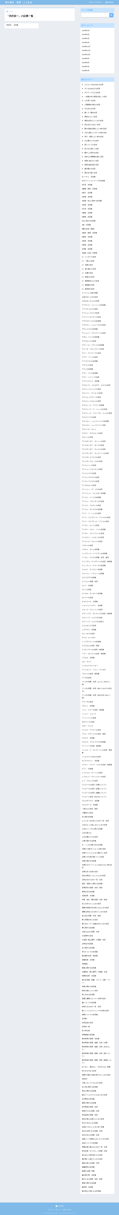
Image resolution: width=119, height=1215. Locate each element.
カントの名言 (86, 589)
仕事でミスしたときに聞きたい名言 (94, 853)
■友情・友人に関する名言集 (92, 201)
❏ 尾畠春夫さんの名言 (90, 281)
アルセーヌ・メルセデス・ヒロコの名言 (96, 385)
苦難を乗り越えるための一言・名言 (94, 1147)
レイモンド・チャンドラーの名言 (94, 777)
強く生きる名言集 (88, 994)
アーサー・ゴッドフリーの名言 (93, 533)
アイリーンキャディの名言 (91, 317)
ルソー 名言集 (87, 769)
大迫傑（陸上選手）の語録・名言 (94, 940)
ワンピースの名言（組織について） (94, 793)
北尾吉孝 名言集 (88, 896)
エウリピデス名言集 (89, 577)
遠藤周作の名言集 (88, 1167)
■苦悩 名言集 (87, 245)
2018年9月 (85, 58)
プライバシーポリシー (96, 2)
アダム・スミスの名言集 (90, 337)
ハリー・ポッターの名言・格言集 (94, 654)
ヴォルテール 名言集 (90, 805)
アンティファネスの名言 (90, 481)
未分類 (84, 1019)
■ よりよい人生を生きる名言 (92, 84)
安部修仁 (85, 964)
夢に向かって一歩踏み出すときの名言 (95, 924)
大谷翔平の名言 (87, 936)
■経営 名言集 (87, 237)
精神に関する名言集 (89, 1103)
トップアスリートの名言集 (91, 642)
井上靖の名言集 (87, 817)
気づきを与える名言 (89, 1071)
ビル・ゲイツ (86, 662)
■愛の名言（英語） (88, 229)
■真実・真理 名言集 (89, 233)
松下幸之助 (86, 1031)
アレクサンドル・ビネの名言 (92, 461)
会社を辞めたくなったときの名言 (94, 876)
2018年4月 (85, 70)
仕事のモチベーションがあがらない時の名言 (97, 866)
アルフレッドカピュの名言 (91, 401)
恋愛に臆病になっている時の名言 (94, 998)
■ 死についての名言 (89, 145)
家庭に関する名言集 (89, 968)
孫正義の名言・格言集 (90, 956)
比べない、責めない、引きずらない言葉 (96, 1067)
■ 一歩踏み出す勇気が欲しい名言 (94, 97)
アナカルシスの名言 (89, 341)
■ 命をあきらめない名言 (91, 125)
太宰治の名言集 (87, 944)
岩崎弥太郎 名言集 (89, 976)
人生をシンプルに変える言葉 (92, 829)
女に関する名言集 (88, 948)
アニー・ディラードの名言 (91, 353)
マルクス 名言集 (88, 738)
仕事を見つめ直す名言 (90, 872)
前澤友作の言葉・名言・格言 (92, 888)
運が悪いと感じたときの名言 (92, 1159)
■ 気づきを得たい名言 (90, 149)
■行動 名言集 (87, 249)
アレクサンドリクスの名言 (91, 457)
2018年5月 (85, 66)
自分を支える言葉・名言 (90, 1135)
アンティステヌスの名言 (90, 477)
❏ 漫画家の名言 (88, 285)
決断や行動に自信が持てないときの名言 (96, 1075)
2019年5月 (85, 30)
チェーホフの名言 (88, 634)
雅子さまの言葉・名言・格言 (92, 1179)
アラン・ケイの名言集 (90, 373)
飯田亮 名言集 (87, 1187)
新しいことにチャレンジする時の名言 (95, 1011)
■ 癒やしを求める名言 (90, 153)
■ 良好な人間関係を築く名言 (92, 157)
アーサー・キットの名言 (90, 525)
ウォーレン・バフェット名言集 (93, 573)
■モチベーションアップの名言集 (93, 181)
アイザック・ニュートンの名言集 (94, 305)
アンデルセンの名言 (89, 485)
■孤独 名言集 (87, 213)
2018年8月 (85, 62)
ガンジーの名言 (87, 597)
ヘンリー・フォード (89, 714)
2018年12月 (86, 46)
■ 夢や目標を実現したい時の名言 (94, 129)
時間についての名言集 (90, 1015)
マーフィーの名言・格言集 (91, 746)
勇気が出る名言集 (88, 892)
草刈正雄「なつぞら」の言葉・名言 (94, 1151)
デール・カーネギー (89, 638)
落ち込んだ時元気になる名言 (92, 1155)
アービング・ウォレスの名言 (92, 541)
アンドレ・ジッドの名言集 (91, 497)
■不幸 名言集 (87, 185)
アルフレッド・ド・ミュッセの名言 (94, 409)
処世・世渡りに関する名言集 (92, 884)
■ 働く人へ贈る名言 (89, 113)
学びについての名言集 (90, 952)
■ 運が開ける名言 (88, 169)
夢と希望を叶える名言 (90, 920)
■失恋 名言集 (87, 205)
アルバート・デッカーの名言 (92, 393)
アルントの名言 (87, 437)
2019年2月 (85, 42)
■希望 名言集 (87, 217)
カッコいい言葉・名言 (90, 581)
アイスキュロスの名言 (90, 309)
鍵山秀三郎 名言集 (89, 1175)
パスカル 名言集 (88, 658)
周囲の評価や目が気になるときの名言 (95, 908)
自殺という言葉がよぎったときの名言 (95, 1139)
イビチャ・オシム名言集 (90, 549)
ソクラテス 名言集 (89, 630)
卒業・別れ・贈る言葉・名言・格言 (94, 900)
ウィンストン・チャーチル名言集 (94, 565)
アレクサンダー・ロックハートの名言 (95, 453)
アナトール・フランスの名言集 (93, 345)
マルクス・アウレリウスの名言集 (94, 742)
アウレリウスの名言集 (90, 329)
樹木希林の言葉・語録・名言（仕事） (95, 1043)
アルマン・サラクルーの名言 (92, 433)
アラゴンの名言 (87, 365)
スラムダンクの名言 (89, 625)
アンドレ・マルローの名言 (91, 505)
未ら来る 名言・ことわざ (18, 2)
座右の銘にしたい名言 (90, 991)
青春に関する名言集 (89, 1183)
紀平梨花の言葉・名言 (90, 1107)
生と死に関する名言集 (90, 1087)
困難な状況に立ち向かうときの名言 (94, 912)
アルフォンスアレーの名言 (91, 397)
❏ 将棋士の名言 (88, 277)
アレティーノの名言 (89, 465)
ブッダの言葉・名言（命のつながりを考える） (97, 690)
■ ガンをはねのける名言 (91, 88)
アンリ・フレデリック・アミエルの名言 (96, 517)
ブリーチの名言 (87, 702)
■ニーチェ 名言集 (88, 177)
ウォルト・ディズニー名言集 (92, 569)
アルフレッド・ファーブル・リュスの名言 (97, 413)
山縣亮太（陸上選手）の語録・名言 (94, 972)
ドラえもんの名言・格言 (90, 646)
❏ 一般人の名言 (88, 261)
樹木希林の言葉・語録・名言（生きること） (96, 1048)
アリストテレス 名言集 (90, 381)
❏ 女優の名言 (87, 273)
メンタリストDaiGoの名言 (91, 757)
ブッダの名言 (86, 678)
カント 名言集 (87, 585)
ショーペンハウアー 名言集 (92, 605)
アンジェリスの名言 (89, 473)
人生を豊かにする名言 (90, 837)
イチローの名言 (87, 545)
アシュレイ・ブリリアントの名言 (94, 333)
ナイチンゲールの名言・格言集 (93, 650)
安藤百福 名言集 (88, 960)
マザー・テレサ (87, 726)
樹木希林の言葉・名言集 (90, 1039)
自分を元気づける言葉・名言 (92, 1131)
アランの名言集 (87, 369)
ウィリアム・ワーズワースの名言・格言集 (97, 561)
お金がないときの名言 (90, 297)
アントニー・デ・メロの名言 (92, 489)
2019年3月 (85, 38)
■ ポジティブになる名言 (91, 92)
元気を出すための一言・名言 (92, 880)
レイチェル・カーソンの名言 (92, 773)
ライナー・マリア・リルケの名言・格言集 (97, 765)
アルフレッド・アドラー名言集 (93, 405)
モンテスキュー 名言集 (90, 761)
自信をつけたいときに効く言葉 (93, 1127)
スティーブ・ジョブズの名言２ (93, 622)
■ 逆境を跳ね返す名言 (90, 165)
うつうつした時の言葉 (90, 293)
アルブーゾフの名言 (89, 417)
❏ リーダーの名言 (89, 257)
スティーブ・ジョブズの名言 (92, 618)
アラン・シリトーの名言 (90, 377)
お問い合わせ (109, 2)
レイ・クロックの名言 (90, 781)
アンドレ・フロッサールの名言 (93, 501)
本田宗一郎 (86, 1027)
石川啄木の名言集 (88, 1099)
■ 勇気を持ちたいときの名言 (92, 121)
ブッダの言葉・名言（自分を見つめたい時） (96, 696)
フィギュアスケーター (90, 666)
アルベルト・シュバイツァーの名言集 (95, 421)
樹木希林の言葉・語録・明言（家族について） (97, 1061)
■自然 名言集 (87, 241)
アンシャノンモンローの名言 (92, 469)
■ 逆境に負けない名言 (90, 161)
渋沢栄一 (85, 1079)
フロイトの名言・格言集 (90, 674)
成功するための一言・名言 (91, 1006)
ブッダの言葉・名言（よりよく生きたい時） (96, 683)
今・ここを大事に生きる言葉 (92, 845)
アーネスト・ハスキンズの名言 (93, 537)
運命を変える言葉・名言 (90, 1163)
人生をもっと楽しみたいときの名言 (94, 825)
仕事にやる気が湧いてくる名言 (93, 857)
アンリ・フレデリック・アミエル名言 (95, 521)
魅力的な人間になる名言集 (91, 1191)
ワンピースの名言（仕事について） (94, 785)
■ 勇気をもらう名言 (89, 117)
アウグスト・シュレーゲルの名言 (94, 325)
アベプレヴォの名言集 (90, 361)
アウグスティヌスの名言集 (91, 321)
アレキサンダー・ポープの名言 (93, 445)
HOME (59, 1206)
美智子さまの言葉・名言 (90, 1111)
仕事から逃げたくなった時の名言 (94, 849)
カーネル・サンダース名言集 (92, 593)
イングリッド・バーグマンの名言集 (94, 553)
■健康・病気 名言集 (89, 189)
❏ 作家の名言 (87, 265)
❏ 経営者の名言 (88, 289)
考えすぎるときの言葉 (90, 1123)
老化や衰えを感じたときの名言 (93, 1119)
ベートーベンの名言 (89, 718)
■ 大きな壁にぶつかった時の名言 (94, 133)
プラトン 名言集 (88, 706)
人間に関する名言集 (89, 841)
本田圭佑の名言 (87, 1023)
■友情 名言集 (87, 197)
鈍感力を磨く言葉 (88, 1171)
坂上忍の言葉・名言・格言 (91, 916)
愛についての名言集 (89, 1003)
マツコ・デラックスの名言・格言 (94, 734)
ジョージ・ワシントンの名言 (92, 610)
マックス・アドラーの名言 (91, 730)
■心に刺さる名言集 (88, 221)
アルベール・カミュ (89, 429)
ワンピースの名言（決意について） (94, 789)
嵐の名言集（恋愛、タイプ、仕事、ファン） (96, 981)
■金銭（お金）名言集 (89, 253)
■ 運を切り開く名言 (89, 173)
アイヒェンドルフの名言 (90, 313)
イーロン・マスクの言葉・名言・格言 (95, 557)
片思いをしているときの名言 (92, 1083)
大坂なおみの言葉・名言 (90, 932)
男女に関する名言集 (89, 1091)
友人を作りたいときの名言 (91, 904)
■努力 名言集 (87, 193)
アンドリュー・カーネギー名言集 (94, 493)
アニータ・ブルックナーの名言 (93, 349)
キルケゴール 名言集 (90, 601)
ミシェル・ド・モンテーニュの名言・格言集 (97, 751)
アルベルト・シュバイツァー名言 (94, 425)
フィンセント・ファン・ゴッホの (94, 670)
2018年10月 (86, 54)
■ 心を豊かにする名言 (90, 141)
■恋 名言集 (86, 225)
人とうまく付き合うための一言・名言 (95, 821)
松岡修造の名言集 (88, 1035)
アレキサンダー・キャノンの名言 (94, 441)
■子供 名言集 (87, 209)
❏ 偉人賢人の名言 (89, 269)
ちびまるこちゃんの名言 (90, 301)
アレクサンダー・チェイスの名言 (94, 449)
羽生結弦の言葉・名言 (90, 1115)
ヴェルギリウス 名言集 (90, 801)
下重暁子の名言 (87, 813)
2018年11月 (86, 50)
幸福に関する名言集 (89, 986)
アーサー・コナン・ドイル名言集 (94, 529)
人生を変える (86, 833)
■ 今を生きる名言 (88, 109)
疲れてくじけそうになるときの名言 (94, 1095)
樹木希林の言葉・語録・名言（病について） (96, 1055)
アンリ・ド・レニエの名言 (91, 513)
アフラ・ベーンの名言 (90, 357)
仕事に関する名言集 (89, 861)
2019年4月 (85, 34)
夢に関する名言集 (88, 928)
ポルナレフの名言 (88, 722)
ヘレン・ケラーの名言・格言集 (93, 710)
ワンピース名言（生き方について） (94, 797)
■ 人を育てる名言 (88, 100)
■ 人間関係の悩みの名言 (91, 105)
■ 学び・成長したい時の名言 (92, 137)
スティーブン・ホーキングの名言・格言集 (97, 613)
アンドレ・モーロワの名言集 (92, 509)
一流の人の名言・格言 (90, 809)
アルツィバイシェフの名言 (91, 389)
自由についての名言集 (90, 1143)
